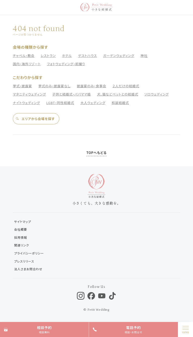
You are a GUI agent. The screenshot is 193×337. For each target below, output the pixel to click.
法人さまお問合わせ (28, 269)
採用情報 (20, 237)
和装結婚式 (120, 102)
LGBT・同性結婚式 (60, 102)
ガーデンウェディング (118, 55)
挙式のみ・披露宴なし (54, 85)
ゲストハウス (87, 55)
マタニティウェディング (29, 94)
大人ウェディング (92, 102)
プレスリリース (24, 261)
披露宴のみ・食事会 (91, 85)
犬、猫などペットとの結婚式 (117, 94)
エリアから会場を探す (35, 118)
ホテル (67, 55)
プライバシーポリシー (29, 253)
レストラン (48, 55)
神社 (144, 55)
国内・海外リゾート (27, 63)
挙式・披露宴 (22, 85)
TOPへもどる (96, 152)
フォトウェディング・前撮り (66, 63)
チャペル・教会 (23, 55)
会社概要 (20, 229)
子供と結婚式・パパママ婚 (71, 94)
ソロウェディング (156, 94)
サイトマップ (22, 221)
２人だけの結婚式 (125, 85)
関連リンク (21, 245)
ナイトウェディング (26, 102)
